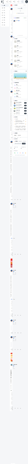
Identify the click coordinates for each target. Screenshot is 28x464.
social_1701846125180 (19, 107)
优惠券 (15, 135)
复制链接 (24, 143)
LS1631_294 (18, 110)
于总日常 (19, 135)
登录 (26, 2)
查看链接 (11, 128)
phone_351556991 (18, 102)
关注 (25, 105)
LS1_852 (17, 20)
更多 (26, 38)
